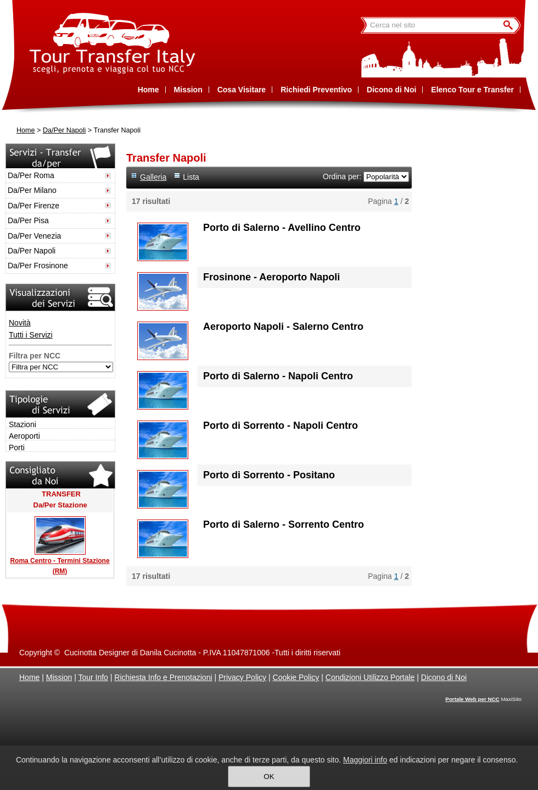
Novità (20, 322)
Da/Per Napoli (64, 130)
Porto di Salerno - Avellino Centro (282, 227)
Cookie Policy (296, 677)
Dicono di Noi (444, 677)
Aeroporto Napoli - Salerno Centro (283, 326)
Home (25, 130)
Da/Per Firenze (33, 205)
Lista (191, 177)
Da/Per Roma (31, 175)
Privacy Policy (242, 677)
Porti (17, 447)
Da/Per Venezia (34, 235)
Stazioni (22, 424)
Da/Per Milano (32, 190)
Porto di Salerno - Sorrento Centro (283, 524)
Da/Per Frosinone (38, 265)
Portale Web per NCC (472, 699)
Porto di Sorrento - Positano (269, 474)
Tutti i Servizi (31, 334)
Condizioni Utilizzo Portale (370, 677)
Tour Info (93, 677)
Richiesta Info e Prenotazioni (163, 677)
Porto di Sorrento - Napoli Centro (280, 425)
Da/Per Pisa (28, 220)
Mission (59, 677)
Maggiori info (365, 759)
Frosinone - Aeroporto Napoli (271, 277)
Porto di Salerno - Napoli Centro (278, 376)
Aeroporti (24, 436)
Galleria (153, 177)
